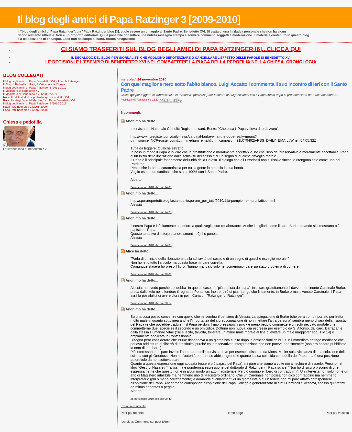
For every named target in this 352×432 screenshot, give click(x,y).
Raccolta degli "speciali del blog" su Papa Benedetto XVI (39, 100)
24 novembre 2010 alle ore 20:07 (151, 274)
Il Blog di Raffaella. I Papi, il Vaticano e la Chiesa (34, 84)
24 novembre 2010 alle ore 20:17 (151, 303)
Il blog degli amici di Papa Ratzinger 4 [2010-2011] (35, 103)
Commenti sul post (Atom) (153, 421)
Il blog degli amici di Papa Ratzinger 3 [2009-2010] (129, 19)
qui (132, 95)
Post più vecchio (337, 413)
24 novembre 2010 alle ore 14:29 (151, 212)
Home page (234, 413)
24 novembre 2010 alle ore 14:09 (151, 187)
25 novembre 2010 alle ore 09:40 (151, 398)
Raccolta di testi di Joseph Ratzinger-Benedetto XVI (36, 97)
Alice (130, 251)
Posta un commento (133, 406)
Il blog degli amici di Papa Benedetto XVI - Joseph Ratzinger (41, 81)
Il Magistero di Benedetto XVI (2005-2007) (30, 93)
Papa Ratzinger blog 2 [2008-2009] (25, 106)
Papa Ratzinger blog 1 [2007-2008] (25, 109)
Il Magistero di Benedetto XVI (21, 90)
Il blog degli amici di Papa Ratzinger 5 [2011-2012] (35, 87)
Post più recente (132, 413)
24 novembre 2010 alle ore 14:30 (151, 245)
